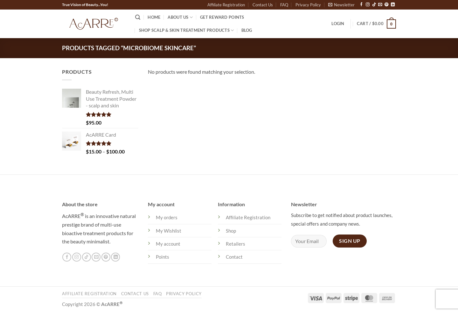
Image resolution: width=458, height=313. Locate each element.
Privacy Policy (308, 4)
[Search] (137, 17)
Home (154, 17)
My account (168, 244)
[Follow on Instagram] (368, 5)
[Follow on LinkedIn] (393, 5)
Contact (234, 257)
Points (162, 257)
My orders (166, 217)
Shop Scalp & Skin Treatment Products (186, 30)
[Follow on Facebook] (361, 5)
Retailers (235, 244)
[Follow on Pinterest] (386, 5)
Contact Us (263, 4)
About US (180, 17)
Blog (246, 30)
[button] (341, 5)
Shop (231, 231)
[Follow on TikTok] (374, 5)
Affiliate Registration (226, 4)
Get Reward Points (222, 17)
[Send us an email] (380, 5)
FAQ (284, 4)
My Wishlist (168, 231)
